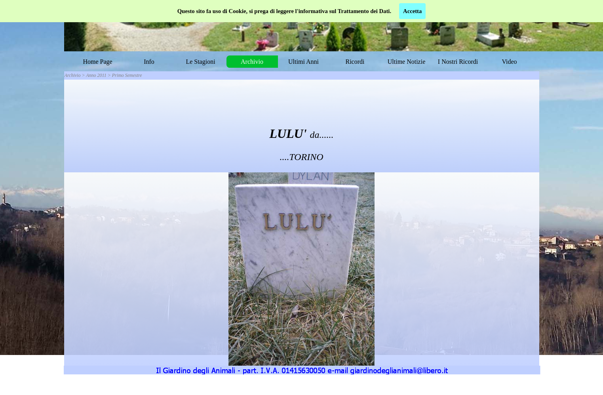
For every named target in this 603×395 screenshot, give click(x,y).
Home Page (97, 61)
